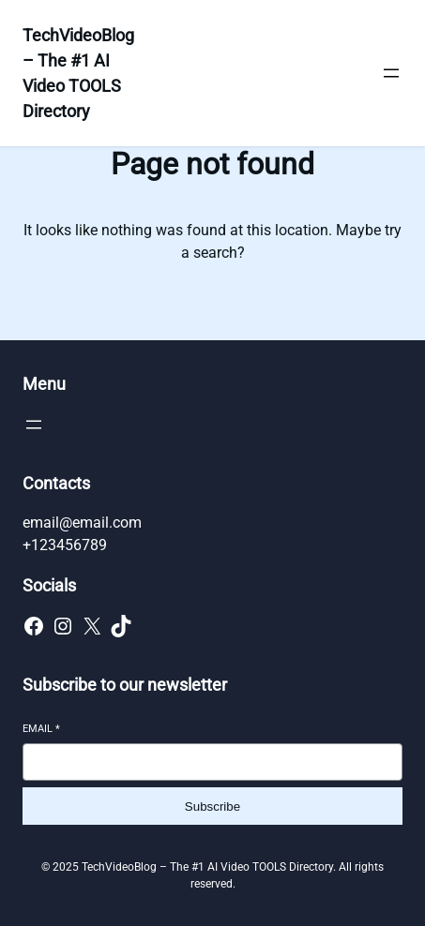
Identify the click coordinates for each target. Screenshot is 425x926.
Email (41, 729)
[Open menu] (391, 73)
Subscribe (212, 806)
